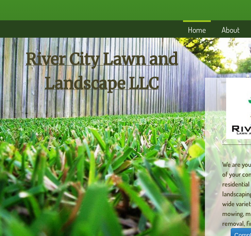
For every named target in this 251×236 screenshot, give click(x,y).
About (231, 30)
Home (197, 30)
